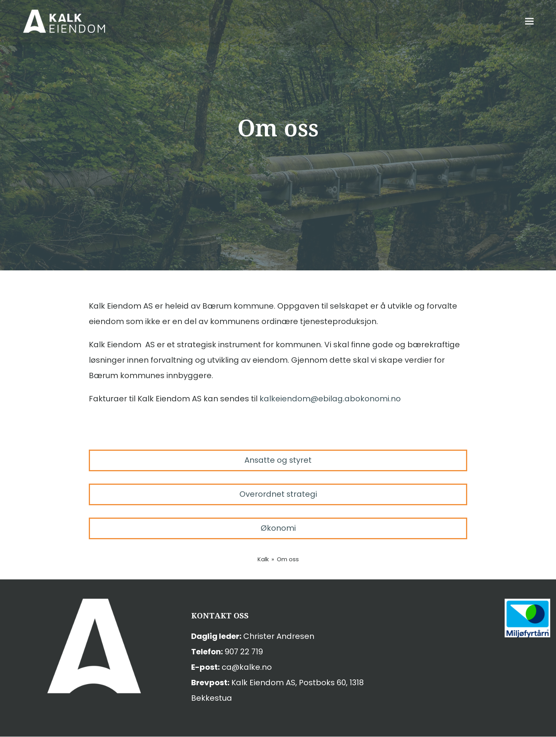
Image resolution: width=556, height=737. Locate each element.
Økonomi (278, 528)
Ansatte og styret (278, 460)
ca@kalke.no (247, 667)
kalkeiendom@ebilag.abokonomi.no (330, 398)
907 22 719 (244, 652)
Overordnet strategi (278, 494)
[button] (540, 21)
